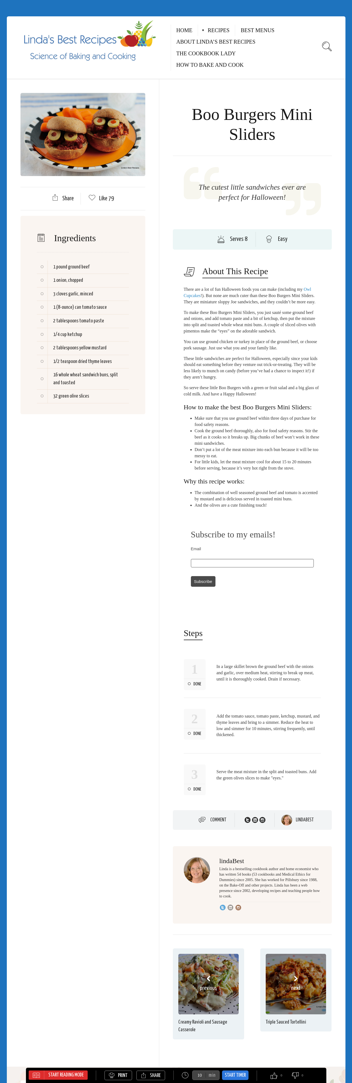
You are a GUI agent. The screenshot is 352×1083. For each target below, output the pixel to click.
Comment (218, 820)
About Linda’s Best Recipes (216, 42)
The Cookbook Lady (206, 53)
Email (196, 548)
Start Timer (235, 1075)
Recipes (218, 30)
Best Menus (257, 30)
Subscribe (203, 581)
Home (184, 30)
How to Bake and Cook (210, 65)
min (212, 1075)
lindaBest (305, 820)
